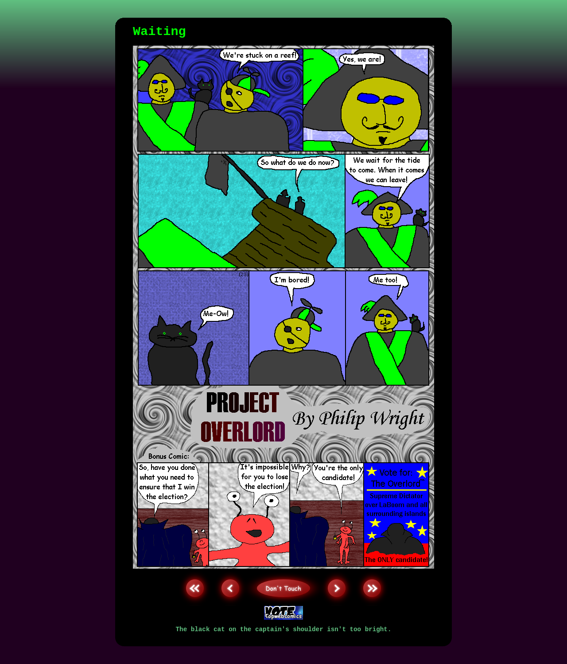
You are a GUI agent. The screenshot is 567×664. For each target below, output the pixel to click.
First (194, 570)
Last (372, 570)
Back (230, 570)
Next (336, 570)
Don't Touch (283, 570)
